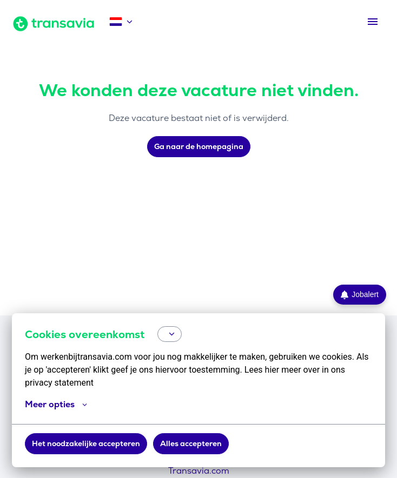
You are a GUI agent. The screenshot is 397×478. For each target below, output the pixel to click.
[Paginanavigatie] (372, 21)
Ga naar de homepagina (198, 146)
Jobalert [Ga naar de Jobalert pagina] (360, 294)
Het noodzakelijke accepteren (86, 443)
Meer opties (56, 404)
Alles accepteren (191, 443)
